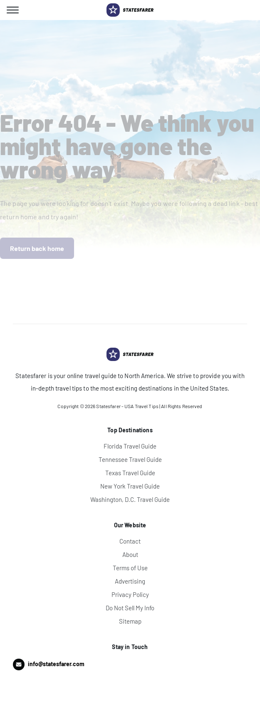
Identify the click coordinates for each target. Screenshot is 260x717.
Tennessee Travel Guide (130, 459)
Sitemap (130, 621)
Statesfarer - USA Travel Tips (127, 406)
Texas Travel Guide (130, 472)
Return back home (37, 248)
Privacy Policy (130, 594)
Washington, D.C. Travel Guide (130, 499)
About (130, 554)
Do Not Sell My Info (130, 608)
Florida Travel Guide (130, 446)
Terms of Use (130, 568)
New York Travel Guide (130, 486)
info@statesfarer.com (56, 663)
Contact (130, 541)
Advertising (130, 581)
